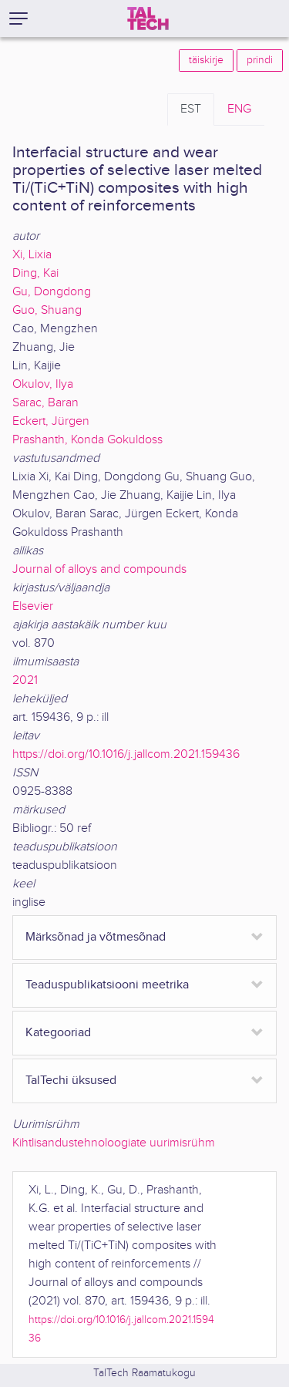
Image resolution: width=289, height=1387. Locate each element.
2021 (25, 680)
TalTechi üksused (70, 1080)
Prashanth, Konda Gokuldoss (87, 440)
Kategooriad (58, 1032)
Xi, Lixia (32, 254)
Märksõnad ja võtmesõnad (95, 937)
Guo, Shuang (47, 310)
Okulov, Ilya (42, 384)
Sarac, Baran (45, 403)
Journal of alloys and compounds (99, 569)
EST (190, 109)
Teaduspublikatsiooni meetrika (107, 985)
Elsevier (32, 606)
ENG (239, 109)
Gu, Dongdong (51, 291)
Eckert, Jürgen (50, 421)
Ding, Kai (35, 273)
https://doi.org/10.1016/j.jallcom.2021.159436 (126, 754)
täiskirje (206, 60)
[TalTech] (148, 18)
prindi (260, 60)
